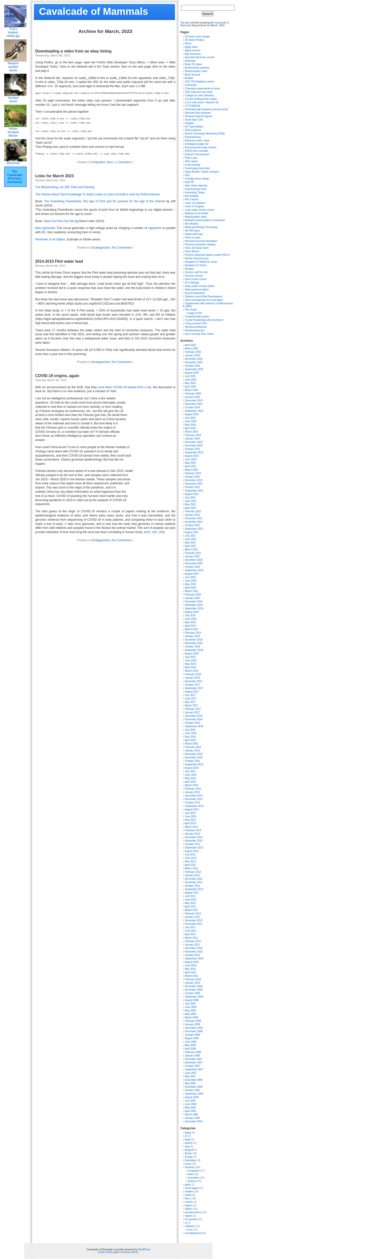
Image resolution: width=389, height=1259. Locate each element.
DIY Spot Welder (194, 126)
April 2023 (190, 466)
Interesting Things (194, 192)
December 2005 (193, 1086)
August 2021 (192, 532)
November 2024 (193, 404)
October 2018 (192, 646)
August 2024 (192, 414)
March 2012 (191, 910)
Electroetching (192, 137)
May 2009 (190, 1010)
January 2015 (192, 792)
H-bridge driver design (197, 178)
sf (186, 1222)
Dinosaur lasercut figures (198, 116)
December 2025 (193, 359)
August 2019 (192, 612)
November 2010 (193, 951)
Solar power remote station (200, 286)
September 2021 (194, 528)
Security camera (194, 275)
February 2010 (193, 979)
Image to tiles (194, 313)
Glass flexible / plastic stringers (202, 171)
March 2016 (191, 743)
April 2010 (190, 972)
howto (188, 1195)
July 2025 (190, 376)
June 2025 (190, 379)
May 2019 (190, 622)
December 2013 (193, 837)
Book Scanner (192, 74)
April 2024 (190, 428)
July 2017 (190, 695)
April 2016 (190, 740)
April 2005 (190, 1111)
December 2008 (193, 1028)
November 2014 (193, 799)
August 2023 (192, 456)
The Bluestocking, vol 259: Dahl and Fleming (64, 187)
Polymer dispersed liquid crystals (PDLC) (207, 255)
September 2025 (194, 369)
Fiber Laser (191, 157)
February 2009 (193, 1021)
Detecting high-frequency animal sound (206, 109)
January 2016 (192, 750)
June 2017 (190, 698)
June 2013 (190, 858)
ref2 (154, 532)
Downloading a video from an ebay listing (73, 51)
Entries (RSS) (105, 1252)
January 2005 (192, 1118)
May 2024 (190, 424)
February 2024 (193, 435)
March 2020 (191, 591)
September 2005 (194, 1093)
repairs (189, 1215)
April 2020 (190, 587)
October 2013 (192, 844)
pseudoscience (193, 1212)
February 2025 (193, 393)
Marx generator (45, 228)
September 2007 (194, 1069)
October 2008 (192, 1034)
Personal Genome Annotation (201, 241)
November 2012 (193, 882)
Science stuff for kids (196, 272)
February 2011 (193, 941)
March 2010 (191, 976)
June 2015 (190, 774)
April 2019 (190, 625)
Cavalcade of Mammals (93, 11)
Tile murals (191, 309)
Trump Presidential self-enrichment (204, 320)
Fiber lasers (191, 161)
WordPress (144, 1249)
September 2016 (194, 726)
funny (188, 1163)
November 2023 (193, 445)
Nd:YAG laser (192, 230)
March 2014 (191, 826)
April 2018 (190, 667)
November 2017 (193, 681)
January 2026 (192, 355)
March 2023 (191, 469)
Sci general (191, 1219)
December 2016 (193, 716)
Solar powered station (197, 289)
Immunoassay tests (195, 189)
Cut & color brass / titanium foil (202, 102)
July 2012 (190, 896)
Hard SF (189, 182)
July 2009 (190, 1003)
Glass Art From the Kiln (59, 221)
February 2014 (193, 830)
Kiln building (191, 196)
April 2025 (190, 386)
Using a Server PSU (196, 323)
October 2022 (192, 487)
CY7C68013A (192, 105)
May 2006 (190, 1083)
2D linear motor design (197, 36)
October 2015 (192, 761)
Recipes (189, 268)
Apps (188, 1139)
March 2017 (191, 705)
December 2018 (193, 639)
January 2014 (192, 833)
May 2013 (190, 861)
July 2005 (190, 1100)
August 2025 (192, 372)
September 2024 (194, 411)
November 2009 (193, 989)
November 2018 (193, 643)
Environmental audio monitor (200, 147)
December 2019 (193, 601)
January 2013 (192, 875)
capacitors (155, 228)
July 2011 (190, 927)
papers (189, 1205)
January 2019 (192, 636)
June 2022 (190, 501)
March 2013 (191, 868)
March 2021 (191, 549)
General (189, 1167)
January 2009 (192, 1024)
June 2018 (190, 660)
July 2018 (190, 657)
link (161, 277)
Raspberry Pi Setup (195, 265)
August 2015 (192, 768)
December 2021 (193, 518)
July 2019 (190, 615)
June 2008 (190, 1041)
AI (186, 1136)
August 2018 (192, 653)
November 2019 (193, 605)
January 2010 (192, 982)
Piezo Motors (192, 251)
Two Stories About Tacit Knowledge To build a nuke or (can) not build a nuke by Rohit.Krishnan (97, 194)
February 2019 (193, 632)
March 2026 (191, 348)
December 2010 (193, 948)
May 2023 (190, 463)
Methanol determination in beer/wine (205, 220)
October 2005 (192, 1090)
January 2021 (192, 556)
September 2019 (194, 608)
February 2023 (193, 473)
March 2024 (191, 431)
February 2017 (193, 709)
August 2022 (192, 494)
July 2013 (190, 854)
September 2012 (194, 889)
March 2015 (191, 785)
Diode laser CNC (194, 119)
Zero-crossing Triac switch (199, 334)
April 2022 (190, 508)
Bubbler (189, 78)
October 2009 (192, 993)
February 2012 (193, 913)
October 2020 (192, 566)
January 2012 (192, 917)
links (187, 1198)
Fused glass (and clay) (197, 168)
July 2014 (190, 813)
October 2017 (192, 684)
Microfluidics (191, 223)
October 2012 (192, 885)
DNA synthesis (193, 130)
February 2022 (193, 511)
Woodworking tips (194, 330)
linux (110, 162)
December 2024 (193, 400)
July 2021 (190, 535)
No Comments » (122, 247)
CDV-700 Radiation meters (199, 81)
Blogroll (189, 1150)
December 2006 (193, 1080)
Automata (190, 60)
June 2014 (190, 816)
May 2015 (190, 778)
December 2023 (193, 442)
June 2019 (190, 618)
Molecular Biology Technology (201, 227)
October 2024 (192, 407)
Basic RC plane (193, 64)
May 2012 (190, 903)
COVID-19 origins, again (57, 376)
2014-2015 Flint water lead (59, 261)
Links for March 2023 (54, 176)
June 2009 (190, 1007)
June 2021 (190, 539)
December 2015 (193, 754)
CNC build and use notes (198, 92)
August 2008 (192, 1038)
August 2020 (192, 573)
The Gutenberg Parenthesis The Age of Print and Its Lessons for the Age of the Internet (104, 201)
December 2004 (193, 1121)
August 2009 (192, 1000)
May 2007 (190, 1076)
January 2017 (192, 712)
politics (189, 1209)
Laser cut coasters (195, 203)
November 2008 (193, 1031)
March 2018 (191, 670)
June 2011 (190, 930)
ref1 (147, 532)
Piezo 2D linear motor (197, 248)
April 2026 (190, 345)
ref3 (161, 532)
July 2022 (190, 497)
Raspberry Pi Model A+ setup (201, 261)
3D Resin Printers (194, 40)
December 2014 (193, 795)
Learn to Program (194, 206)
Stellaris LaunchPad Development (203, 296)
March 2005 (191, 1114)
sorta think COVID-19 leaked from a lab (124, 387)
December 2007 (193, 1059)
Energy (189, 1157)
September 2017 (194, 688)
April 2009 (190, 1014)
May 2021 (190, 542)
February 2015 (193, 788)
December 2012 (193, 878)
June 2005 (190, 1104)
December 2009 (193, 986)
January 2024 (192, 438)
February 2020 (193, 594)
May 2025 (190, 383)
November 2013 (193, 840)
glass (188, 1184)
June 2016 (190, 733)
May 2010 (190, 969)
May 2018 (190, 664)
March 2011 (191, 937)
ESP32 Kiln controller (196, 151)
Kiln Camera (191, 199)
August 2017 (192, 691)
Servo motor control (195, 279)
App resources (193, 53)
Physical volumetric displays (200, 244)
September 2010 (194, 958)
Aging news (191, 47)
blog (187, 1146)
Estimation (190, 1160)
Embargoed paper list (196, 144)
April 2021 (190, 546)
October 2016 (192, 722)
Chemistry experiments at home (202, 88)
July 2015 (190, 771)
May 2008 (190, 1045)
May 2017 (190, 702)
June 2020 (190, 580)
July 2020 (190, 577)
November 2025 (193, 362)
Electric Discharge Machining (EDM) (205, 133)
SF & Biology (192, 282)
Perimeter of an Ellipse (50, 239)
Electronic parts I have (197, 140)
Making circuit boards (196, 213)
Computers (98, 162)
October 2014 (192, 802)
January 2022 (192, 515)
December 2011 (193, 920)
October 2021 (192, 525)
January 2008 (192, 1055)
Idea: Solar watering (196, 185)
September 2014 (194, 806)
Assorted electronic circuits (199, 57)
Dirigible (189, 123)
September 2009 (194, 996)
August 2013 (192, 851)
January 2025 (192, 397)
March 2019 (191, 629)
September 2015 (194, 764)
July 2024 (190, 417)
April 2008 (190, 1048)
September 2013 (194, 847)
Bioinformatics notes (196, 71)
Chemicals (190, 85)
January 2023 (192, 476)
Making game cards (195, 216)
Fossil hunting (192, 164)
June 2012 (190, 899)
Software (189, 1226)
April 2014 (190, 823)
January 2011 (192, 944)
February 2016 (193, 747)
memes (189, 1202)
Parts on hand (192, 237)
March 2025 (191, 390)
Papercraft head (193, 234)
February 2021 (193, 553)
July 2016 (190, 729)
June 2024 (190, 421)
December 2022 (193, 480)
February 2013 (193, 872)
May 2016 (190, 736)
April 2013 (190, 865)
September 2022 (194, 490)
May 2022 (190, 504)
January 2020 (192, 598)
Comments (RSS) (128, 1252)
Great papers (192, 1188)
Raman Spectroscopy (197, 258)
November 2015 (193, 757)
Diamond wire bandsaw (198, 112)
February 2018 (193, 674)
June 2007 (190, 1073)
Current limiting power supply (201, 99)
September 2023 (194, 452)
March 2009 (191, 1017)
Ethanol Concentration (197, 154)
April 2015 (190, 781)
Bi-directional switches (197, 67)
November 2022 (193, 483)
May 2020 (190, 584)
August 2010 (192, 962)
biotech (189, 1143)
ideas (190, 1174)
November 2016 (193, 719)
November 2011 (193, 924)
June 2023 (190, 459)
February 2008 (193, 1052)
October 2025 (192, 365)
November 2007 (193, 1062)
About (188, 43)
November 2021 (193, 521)
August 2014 (192, 809)
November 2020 (193, 563)
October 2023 (192, 449)
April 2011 (190, 934)
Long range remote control (199, 209)
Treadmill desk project (197, 316)
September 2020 (194, 570)
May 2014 (190, 820)
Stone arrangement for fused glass (204, 300)
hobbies (189, 1191)
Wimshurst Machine (196, 327)
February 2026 (193, 352)
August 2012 (192, 892)
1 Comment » (124, 162)
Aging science (192, 50)
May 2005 (190, 1107)
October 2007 (192, 1066)
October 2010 (192, 955)
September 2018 (194, 650)
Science (191, 1181)
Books (188, 1153)
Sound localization (195, 293)
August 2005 (192, 1097)
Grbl (187, 175)
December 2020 (193, 560)
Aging (188, 1132)
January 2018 (192, 677)
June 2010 (190, 965)
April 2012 (190, 906)
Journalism (193, 1177)
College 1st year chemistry (199, 95)
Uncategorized (99, 247)
